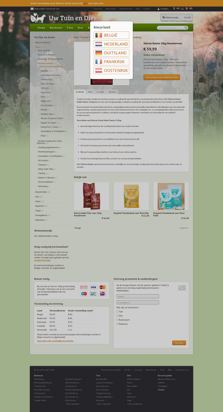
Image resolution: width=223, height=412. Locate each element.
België (106, 35)
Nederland (111, 44)
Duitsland (111, 52)
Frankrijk (110, 61)
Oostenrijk (111, 70)
